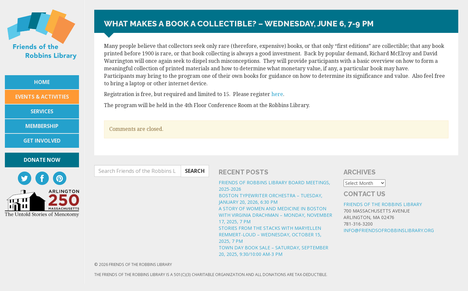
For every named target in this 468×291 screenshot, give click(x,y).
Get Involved (41, 140)
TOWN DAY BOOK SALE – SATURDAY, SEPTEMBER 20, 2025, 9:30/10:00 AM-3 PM (273, 250)
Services (42, 111)
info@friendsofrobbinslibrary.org (389, 230)
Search (195, 170)
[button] (276, 116)
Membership (41, 126)
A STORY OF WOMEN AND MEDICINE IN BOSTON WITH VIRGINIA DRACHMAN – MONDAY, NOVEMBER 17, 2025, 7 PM (275, 215)
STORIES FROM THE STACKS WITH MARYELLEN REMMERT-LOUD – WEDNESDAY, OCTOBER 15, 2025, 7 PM (270, 234)
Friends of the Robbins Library (383, 204)
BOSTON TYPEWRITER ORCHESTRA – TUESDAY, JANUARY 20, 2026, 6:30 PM (270, 198)
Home (42, 82)
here (277, 94)
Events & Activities (42, 96)
